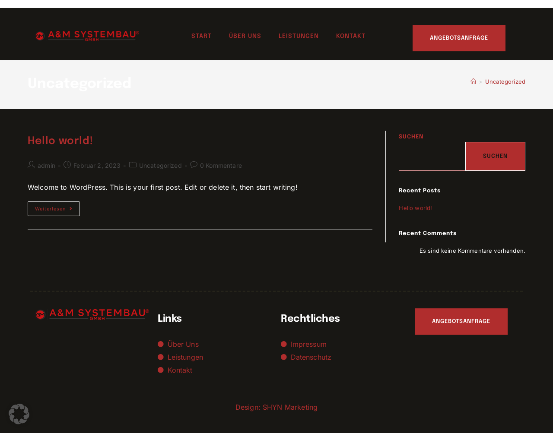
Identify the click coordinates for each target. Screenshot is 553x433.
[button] (19, 414)
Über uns (245, 36)
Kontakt (350, 36)
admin (46, 165)
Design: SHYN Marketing (276, 407)
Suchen (411, 137)
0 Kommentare (221, 165)
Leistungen (299, 36)
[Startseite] (473, 81)
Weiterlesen (57, 206)
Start (201, 36)
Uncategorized (505, 81)
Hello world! (60, 141)
